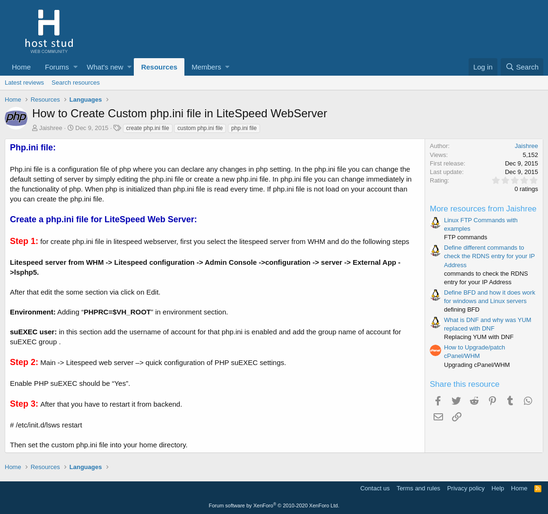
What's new (105, 67)
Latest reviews (24, 82)
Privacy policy (466, 488)
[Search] (522, 67)
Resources (159, 67)
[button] (75, 67)
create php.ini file (147, 128)
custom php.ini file (200, 128)
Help (498, 488)
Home (21, 67)
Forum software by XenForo (274, 505)
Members (206, 67)
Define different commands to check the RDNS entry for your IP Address (489, 256)
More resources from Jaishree (483, 208)
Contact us (375, 488)
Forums (57, 67)
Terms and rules (418, 488)
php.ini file (244, 128)
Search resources (76, 82)
